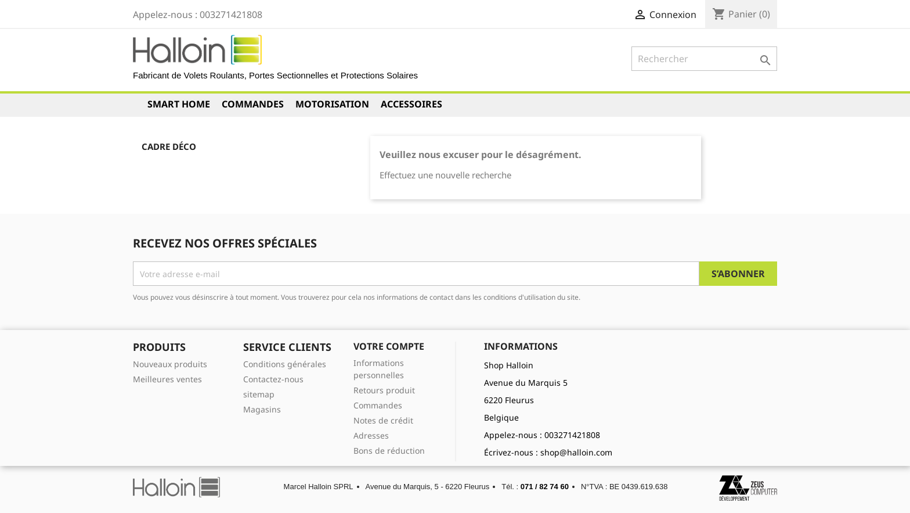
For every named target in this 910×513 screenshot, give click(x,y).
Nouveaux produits (170, 363)
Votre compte (388, 346)
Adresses (371, 435)
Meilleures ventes (167, 379)
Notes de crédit (383, 420)
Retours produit (384, 390)
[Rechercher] (704, 58)
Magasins (262, 409)
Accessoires (411, 104)
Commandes (253, 104)
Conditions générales (284, 363)
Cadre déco (169, 146)
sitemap (259, 394)
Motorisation (332, 104)
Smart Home (178, 104)
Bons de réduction (389, 450)
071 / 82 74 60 (545, 486)
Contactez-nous (273, 379)
